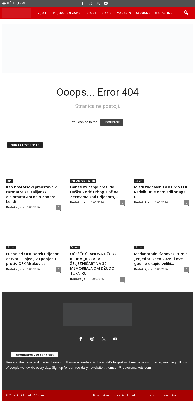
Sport (91, 13)
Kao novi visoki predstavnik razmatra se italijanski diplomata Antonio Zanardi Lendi (31, 194)
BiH (9, 180)
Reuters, (12, 362)
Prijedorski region (83, 180)
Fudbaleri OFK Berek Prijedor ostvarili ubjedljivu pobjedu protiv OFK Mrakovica (32, 258)
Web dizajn (171, 395)
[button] (185, 13)
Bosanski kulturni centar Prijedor (115, 395)
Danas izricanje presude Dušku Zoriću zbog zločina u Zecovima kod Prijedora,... (96, 191)
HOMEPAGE (112, 122)
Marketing (164, 13)
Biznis (106, 13)
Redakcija (13, 207)
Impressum (150, 395)
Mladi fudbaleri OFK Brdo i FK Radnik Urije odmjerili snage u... (160, 191)
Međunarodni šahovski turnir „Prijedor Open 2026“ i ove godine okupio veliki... (160, 258)
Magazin (124, 13)
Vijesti (43, 13)
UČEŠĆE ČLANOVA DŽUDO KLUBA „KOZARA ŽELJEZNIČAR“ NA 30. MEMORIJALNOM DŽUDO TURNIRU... (94, 263)
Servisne (143, 13)
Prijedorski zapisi (67, 13)
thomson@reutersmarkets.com (128, 368)
